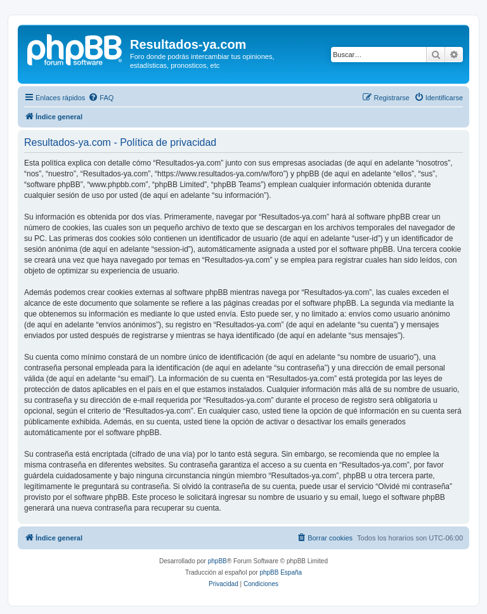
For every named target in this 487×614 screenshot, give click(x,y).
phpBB (217, 561)
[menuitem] (101, 97)
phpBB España (280, 572)
